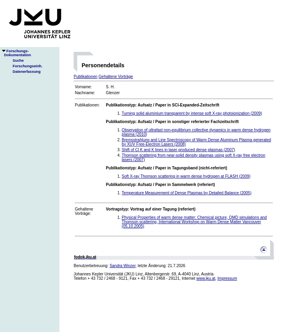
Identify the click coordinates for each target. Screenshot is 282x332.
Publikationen (85, 76)
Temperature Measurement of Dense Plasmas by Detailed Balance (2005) (186, 193)
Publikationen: (87, 105)
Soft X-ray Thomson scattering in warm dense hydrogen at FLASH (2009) (186, 176)
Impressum (227, 278)
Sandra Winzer (123, 266)
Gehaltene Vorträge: (84, 211)
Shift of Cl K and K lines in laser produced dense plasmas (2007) (178, 150)
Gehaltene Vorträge (116, 76)
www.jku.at (205, 278)
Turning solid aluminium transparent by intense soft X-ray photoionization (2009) (192, 113)
